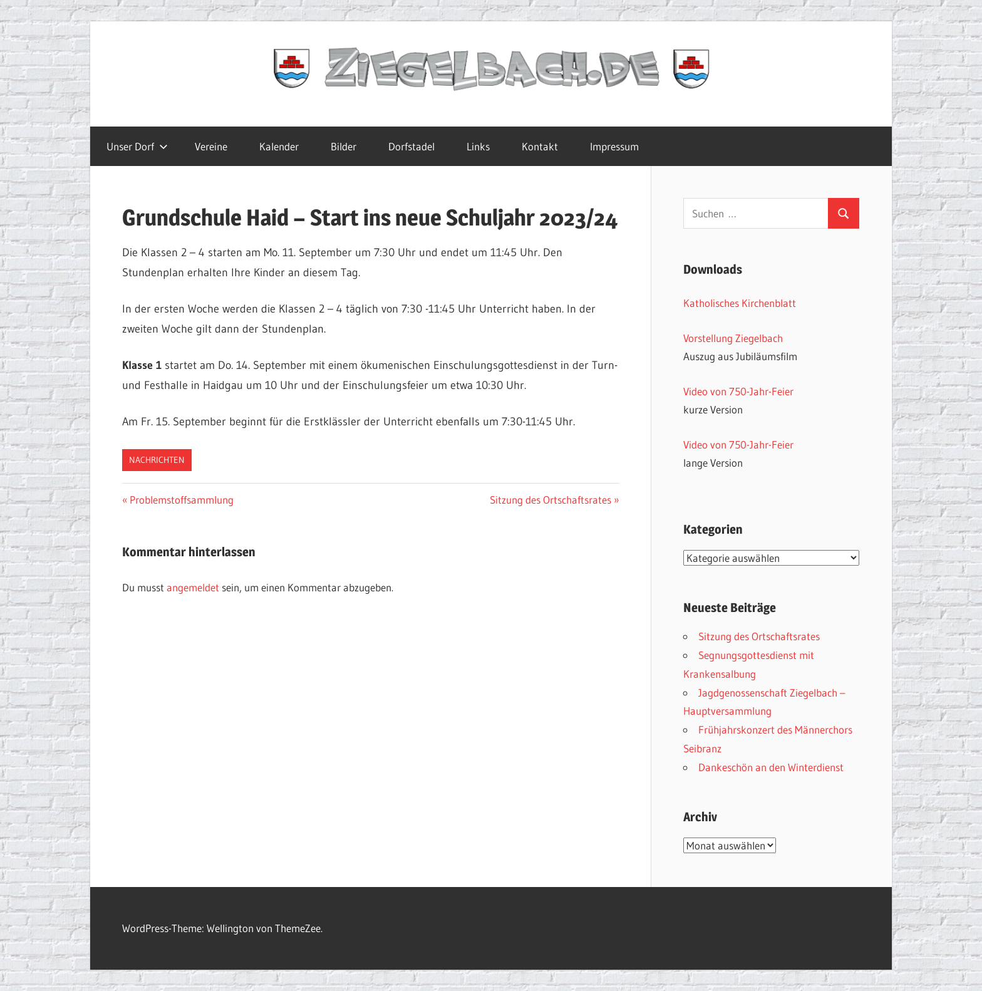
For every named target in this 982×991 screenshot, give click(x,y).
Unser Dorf (137, 146)
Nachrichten (157, 459)
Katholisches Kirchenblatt (739, 302)
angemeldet (193, 587)
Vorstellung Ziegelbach (733, 338)
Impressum (614, 146)
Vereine (211, 146)
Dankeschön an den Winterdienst (771, 767)
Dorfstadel (411, 146)
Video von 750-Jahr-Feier (738, 391)
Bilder (343, 146)
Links (478, 146)
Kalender (279, 146)
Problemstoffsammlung (181, 499)
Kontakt (540, 146)
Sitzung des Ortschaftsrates (550, 499)
